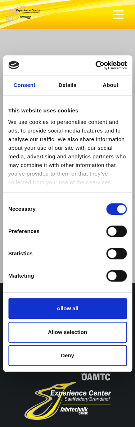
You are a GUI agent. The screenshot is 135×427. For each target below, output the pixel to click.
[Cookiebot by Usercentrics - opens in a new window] (96, 65)
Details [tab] (68, 85)
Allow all (67, 308)
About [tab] (110, 85)
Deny (67, 355)
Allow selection (67, 332)
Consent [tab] (24, 85)
